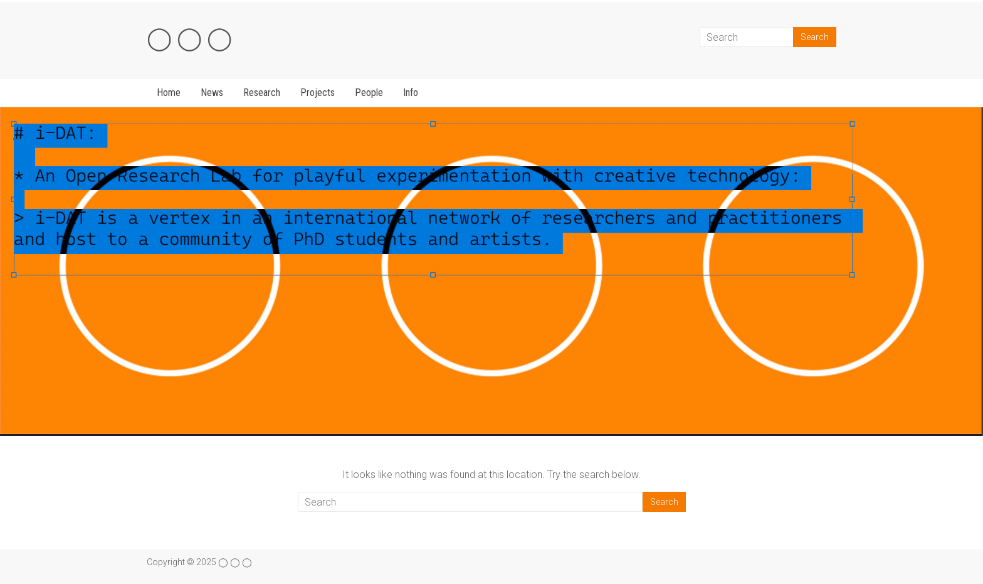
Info (410, 92)
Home (169, 92)
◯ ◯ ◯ (189, 38)
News (212, 92)
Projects (317, 92)
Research (261, 92)
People (369, 92)
